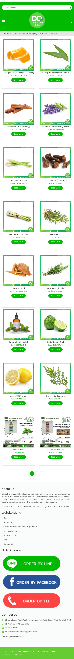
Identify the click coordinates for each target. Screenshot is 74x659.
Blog (5, 539)
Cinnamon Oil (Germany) (18, 126)
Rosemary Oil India (55, 288)
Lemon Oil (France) (18, 396)
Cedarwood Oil (18, 288)
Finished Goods (10, 535)
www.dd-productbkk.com (12, 655)
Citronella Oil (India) (19, 180)
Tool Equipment (10, 531)
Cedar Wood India (55, 449)
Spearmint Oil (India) (18, 342)
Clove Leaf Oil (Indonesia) (55, 180)
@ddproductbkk (16, 636)
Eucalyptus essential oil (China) (55, 73)
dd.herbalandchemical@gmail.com (21, 631)
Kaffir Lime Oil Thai (55, 342)
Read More (18, 80)
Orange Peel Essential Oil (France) (18, 73)
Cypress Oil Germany (55, 396)
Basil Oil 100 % (18, 449)
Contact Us (8, 544)
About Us (7, 522)
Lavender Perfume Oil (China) (55, 126)
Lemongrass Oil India (18, 234)
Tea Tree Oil (55, 234)
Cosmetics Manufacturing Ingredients (27, 33)
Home (6, 33)
